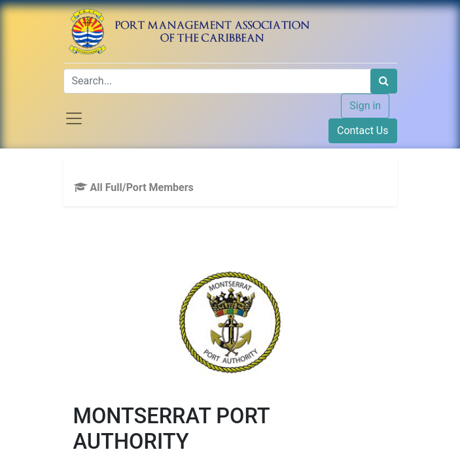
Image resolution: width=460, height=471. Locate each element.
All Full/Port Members (134, 187)
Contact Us (363, 130)
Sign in (365, 105)
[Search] (383, 81)
